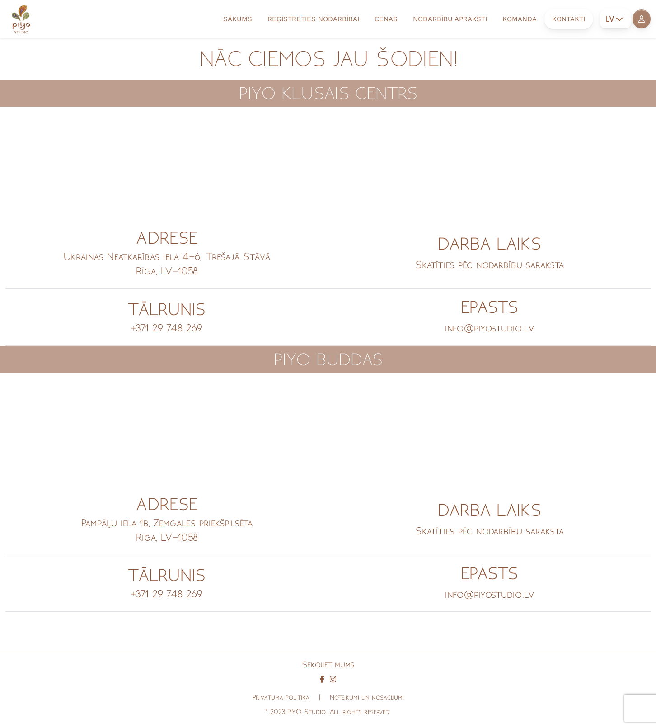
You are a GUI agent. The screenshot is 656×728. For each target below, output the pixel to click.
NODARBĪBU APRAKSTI (450, 19)
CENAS (386, 19)
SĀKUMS (237, 19)
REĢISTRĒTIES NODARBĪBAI (313, 19)
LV (614, 19)
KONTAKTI (568, 19)
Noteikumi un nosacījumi (367, 697)
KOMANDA (519, 19)
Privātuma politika (281, 697)
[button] (642, 18)
